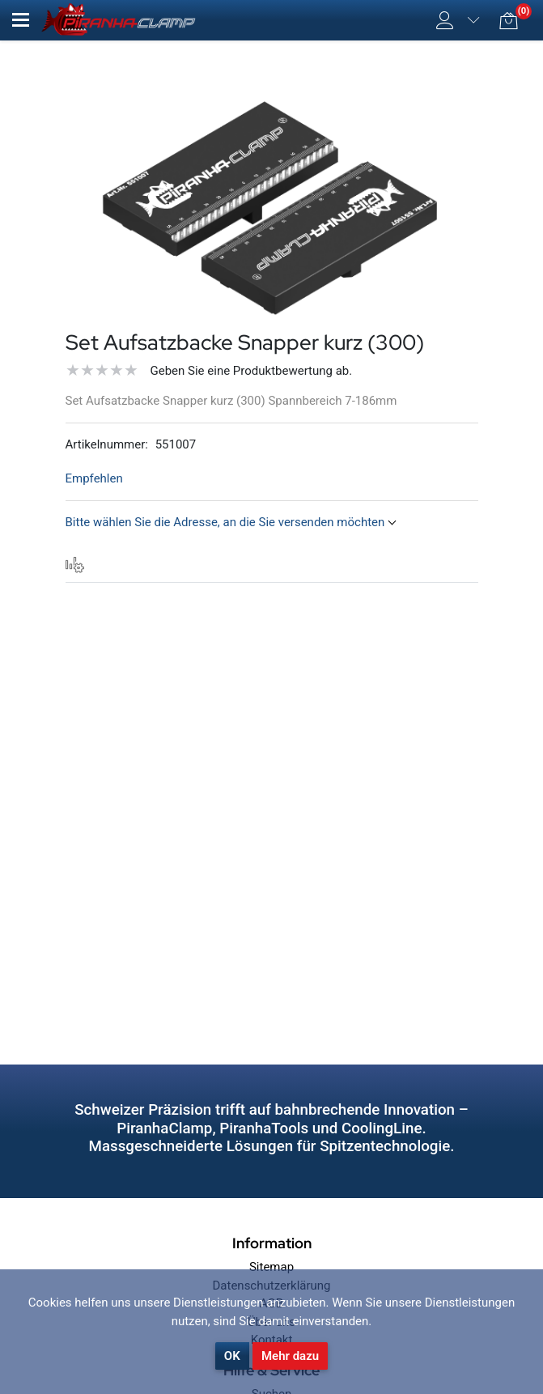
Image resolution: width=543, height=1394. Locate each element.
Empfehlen (94, 478)
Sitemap (271, 1267)
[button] (20, 19)
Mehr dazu (290, 1356)
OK (232, 1356)
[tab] (75, 565)
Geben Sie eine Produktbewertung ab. (252, 370)
